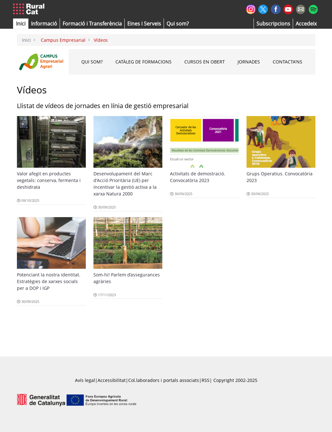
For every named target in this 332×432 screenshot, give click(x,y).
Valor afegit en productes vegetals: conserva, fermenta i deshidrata (49, 180)
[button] (20, 23)
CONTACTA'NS (287, 62)
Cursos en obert (204, 62)
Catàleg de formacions (143, 62)
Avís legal (85, 380)
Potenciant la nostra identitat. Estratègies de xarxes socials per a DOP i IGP (48, 281)
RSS (206, 380)
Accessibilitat (112, 380)
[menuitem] (92, 23)
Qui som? (92, 62)
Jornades (249, 62)
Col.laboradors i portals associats (163, 380)
